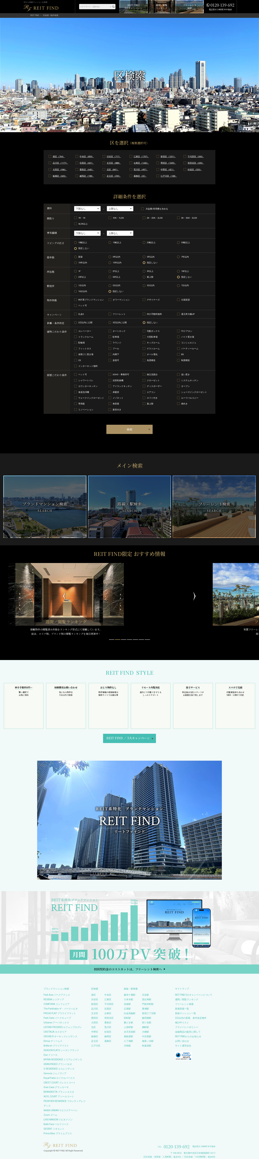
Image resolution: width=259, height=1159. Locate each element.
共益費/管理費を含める (154, 208)
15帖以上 (117, 242)
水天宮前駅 (129, 1031)
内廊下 (116, 354)
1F (79, 271)
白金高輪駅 (129, 1013)
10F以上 (185, 271)
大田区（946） (60, 169)
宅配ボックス (153, 331)
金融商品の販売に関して (188, 1031)
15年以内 (117, 262)
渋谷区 (94, 999)
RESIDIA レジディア (54, 999)
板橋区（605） (60, 176)
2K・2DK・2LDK (155, 218)
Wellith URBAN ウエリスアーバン (61, 1110)
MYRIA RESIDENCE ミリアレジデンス (63, 1059)
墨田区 (94, 1018)
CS (79, 360)
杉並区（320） (195, 169)
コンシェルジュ (188, 342)
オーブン (185, 386)
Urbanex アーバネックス (56, 1022)
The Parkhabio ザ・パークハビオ (61, 1008)
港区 (93, 994)
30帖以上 (185, 242)
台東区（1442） (141, 163)
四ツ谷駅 (146, 1022)
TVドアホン (186, 331)
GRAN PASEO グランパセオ (58, 1064)
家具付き (117, 409)
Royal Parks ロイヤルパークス (59, 1078)
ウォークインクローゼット (91, 398)
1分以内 (82, 285)
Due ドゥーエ (50, 1055)
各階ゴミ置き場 (85, 354)
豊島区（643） (87, 169)
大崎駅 (145, 1031)
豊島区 (107, 1022)
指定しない (83, 248)
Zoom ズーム (50, 1115)
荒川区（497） (141, 169)
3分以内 (116, 285)
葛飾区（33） (140, 176)
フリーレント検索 (184, 1004)
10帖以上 (82, 242)
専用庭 (81, 403)
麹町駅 (145, 1027)
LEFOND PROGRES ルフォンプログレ (63, 1027)
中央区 (107, 994)
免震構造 (151, 360)
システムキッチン (189, 380)
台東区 (107, 1013)
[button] (111, 639)
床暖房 (116, 392)
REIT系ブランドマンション (91, 299)
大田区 (94, 1022)
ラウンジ (117, 342)
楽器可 (116, 360)
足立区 (94, 1041)
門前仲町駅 (148, 1004)
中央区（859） (87, 156)
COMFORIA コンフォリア (57, 1004)
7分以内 (185, 285)
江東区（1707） (141, 156)
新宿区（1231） (168, 156)
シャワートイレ (85, 380)
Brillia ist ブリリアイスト (56, 1045)
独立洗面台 (152, 374)
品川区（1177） (60, 163)
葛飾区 (107, 1041)
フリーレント (119, 314)
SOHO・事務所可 (121, 374)
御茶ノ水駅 (148, 1041)
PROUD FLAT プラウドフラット (60, 1013)
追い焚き (185, 374)
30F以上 (116, 277)
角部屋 (116, 403)
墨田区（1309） (168, 163)
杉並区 (107, 1031)
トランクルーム (85, 337)
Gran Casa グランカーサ (56, 1087)
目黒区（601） (87, 163)
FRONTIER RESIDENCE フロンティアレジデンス (65, 1103)
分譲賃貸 (185, 299)
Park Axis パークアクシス (57, 994)
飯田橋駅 (146, 1018)
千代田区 (109, 1004)
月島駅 (127, 1045)
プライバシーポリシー (186, 1027)
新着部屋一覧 (182, 1008)
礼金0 (81, 314)
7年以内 (185, 257)
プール (116, 348)
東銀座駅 (128, 1036)
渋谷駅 (145, 994)
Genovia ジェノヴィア (55, 1073)
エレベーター (84, 331)
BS (182, 354)
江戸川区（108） (169, 176)
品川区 (94, 1008)
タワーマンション (121, 299)
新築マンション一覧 (185, 1013)
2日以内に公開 (85, 322)
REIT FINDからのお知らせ (188, 1036)
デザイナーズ (153, 299)
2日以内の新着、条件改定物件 (190, 1018)
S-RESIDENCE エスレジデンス (59, 1068)
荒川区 (107, 1027)
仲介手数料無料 (154, 314)
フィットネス (84, 348)
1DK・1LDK (118, 218)
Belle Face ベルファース (56, 1124)
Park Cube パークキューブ (57, 1018)
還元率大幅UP (188, 314)
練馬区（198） (87, 176)
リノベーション (85, 409)
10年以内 (82, 262)
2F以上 (116, 271)
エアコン (151, 392)
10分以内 (82, 291)
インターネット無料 (88, 366)
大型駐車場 (152, 337)
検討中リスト (182, 1022)
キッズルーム (153, 342)
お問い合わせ (182, 1041)
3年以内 (116, 257)
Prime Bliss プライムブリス (58, 1133)
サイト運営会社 (183, 1045)
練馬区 (107, 1036)
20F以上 (82, 277)
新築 (80, 257)
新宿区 (94, 1004)
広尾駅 (127, 1008)
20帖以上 (151, 242)
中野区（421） (168, 169)
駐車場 (116, 337)
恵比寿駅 (146, 999)
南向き (184, 403)
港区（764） (59, 156)
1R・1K (81, 218)
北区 (93, 1027)
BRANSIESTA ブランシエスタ (59, 1092)
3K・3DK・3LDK (189, 218)
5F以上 (150, 271)
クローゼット (153, 380)
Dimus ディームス (53, 1041)
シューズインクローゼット (194, 392)
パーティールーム (189, 348)
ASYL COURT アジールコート (59, 1096)
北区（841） (113, 169)
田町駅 (127, 1018)
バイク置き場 (187, 337)
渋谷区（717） (114, 156)
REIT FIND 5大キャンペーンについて (193, 994)
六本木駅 (128, 999)
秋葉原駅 (146, 1045)
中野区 (94, 1031)
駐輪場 (81, 342)
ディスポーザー (154, 386)
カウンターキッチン (88, 386)
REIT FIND (34, 15)
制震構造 (185, 360)
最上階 (150, 277)
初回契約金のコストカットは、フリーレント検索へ (128, 969)
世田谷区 (109, 1018)
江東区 (107, 999)
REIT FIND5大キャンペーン (128, 738)
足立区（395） (114, 176)
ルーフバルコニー (189, 398)
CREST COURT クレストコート (59, 1082)
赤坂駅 (127, 1004)
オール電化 (152, 354)
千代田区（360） (196, 156)
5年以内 (150, 257)
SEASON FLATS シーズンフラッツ (61, 1050)
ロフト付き (152, 398)
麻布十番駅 (129, 994)
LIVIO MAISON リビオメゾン (58, 1119)
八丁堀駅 (128, 1041)
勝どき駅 (128, 1022)
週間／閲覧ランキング (186, 999)
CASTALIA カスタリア (55, 1031)
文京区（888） (114, 163)
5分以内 (150, 285)
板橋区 (94, 1036)
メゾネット (118, 398)
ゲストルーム (153, 348)
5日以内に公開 (120, 322)
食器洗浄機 (83, 392)
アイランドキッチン (122, 386)
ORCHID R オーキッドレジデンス (60, 1036)
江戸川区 (95, 1045)
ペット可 (82, 305)
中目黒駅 (146, 1036)
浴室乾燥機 (118, 380)
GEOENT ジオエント (54, 1128)
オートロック (119, 331)
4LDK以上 (83, 224)
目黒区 (107, 1008)
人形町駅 (128, 1027)
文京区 (94, 1013)
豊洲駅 (145, 1008)
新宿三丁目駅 (149, 1013)
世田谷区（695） (196, 163)
